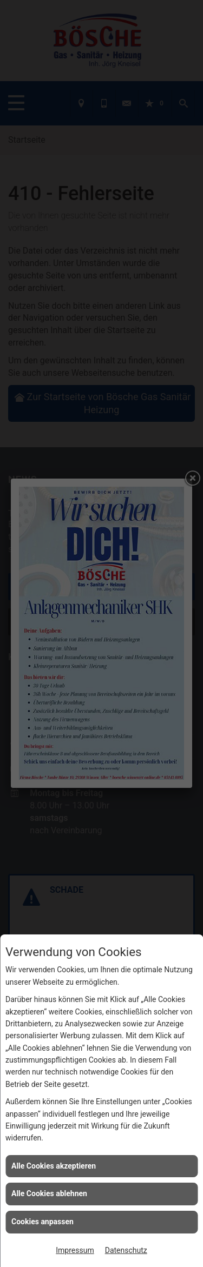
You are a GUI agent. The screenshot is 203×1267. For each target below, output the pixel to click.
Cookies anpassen (42, 1221)
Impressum (75, 1250)
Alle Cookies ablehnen (49, 1193)
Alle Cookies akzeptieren (53, 1166)
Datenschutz (126, 1250)
